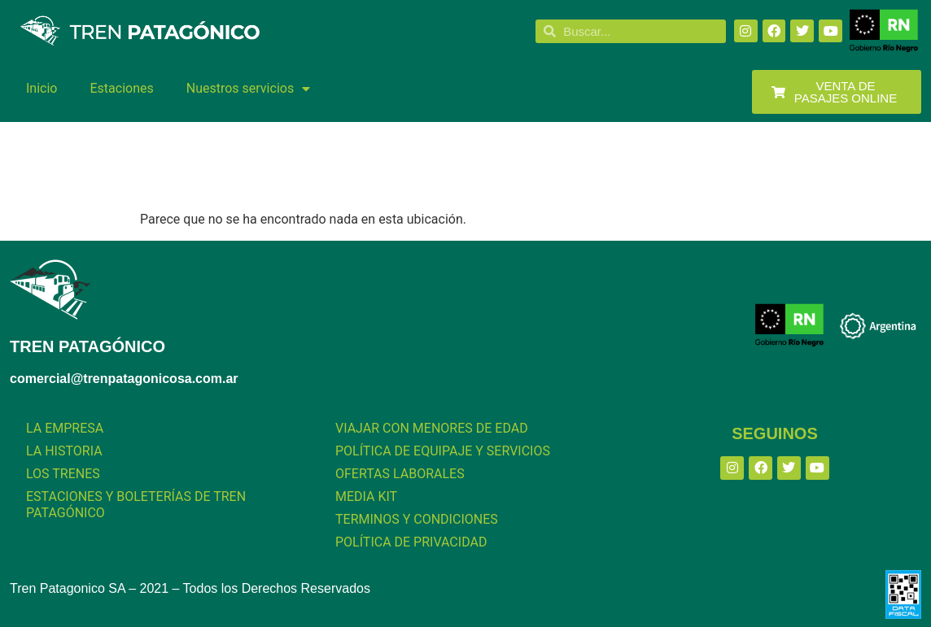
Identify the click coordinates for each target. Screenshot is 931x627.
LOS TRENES (63, 473)
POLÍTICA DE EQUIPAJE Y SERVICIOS (442, 451)
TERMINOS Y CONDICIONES (416, 519)
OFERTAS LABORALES (400, 473)
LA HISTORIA (64, 451)
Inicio (41, 88)
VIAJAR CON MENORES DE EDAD (431, 428)
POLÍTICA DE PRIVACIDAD (411, 542)
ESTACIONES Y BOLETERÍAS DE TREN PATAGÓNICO (136, 504)
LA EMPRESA (64, 428)
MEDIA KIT (366, 496)
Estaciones (121, 88)
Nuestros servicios (248, 88)
